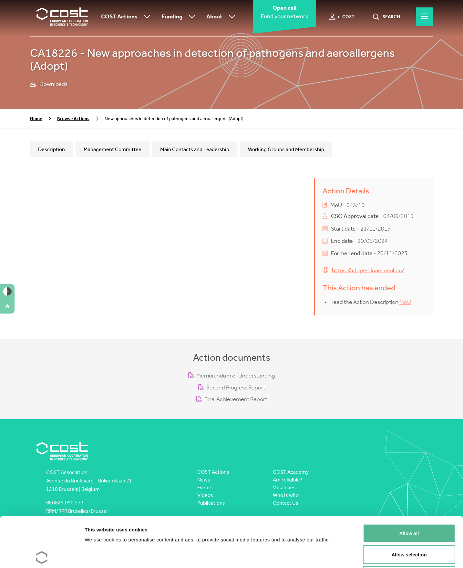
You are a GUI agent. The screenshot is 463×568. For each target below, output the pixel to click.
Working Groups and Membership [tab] (286, 149)
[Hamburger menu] (424, 16)
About (222, 17)
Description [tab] (51, 149)
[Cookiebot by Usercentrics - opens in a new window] (42, 555)
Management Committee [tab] (112, 149)
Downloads (49, 84)
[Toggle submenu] (146, 17)
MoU (405, 302)
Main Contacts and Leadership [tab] (194, 149)
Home (36, 118)
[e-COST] (342, 16)
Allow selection (409, 504)
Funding (180, 17)
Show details (339, 555)
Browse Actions (73, 118)
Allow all (409, 483)
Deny (409, 525)
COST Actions (127, 17)
